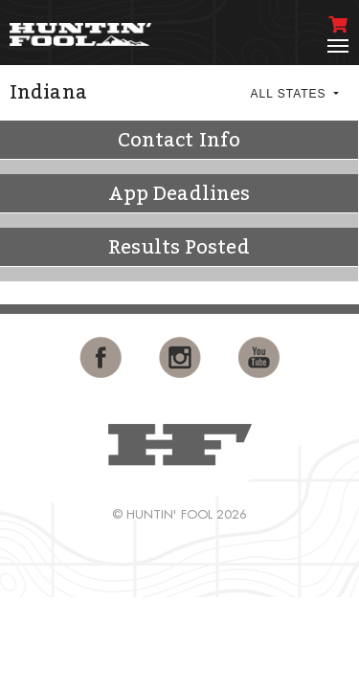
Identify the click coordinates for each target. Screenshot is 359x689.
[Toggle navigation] (337, 46)
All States (289, 93)
